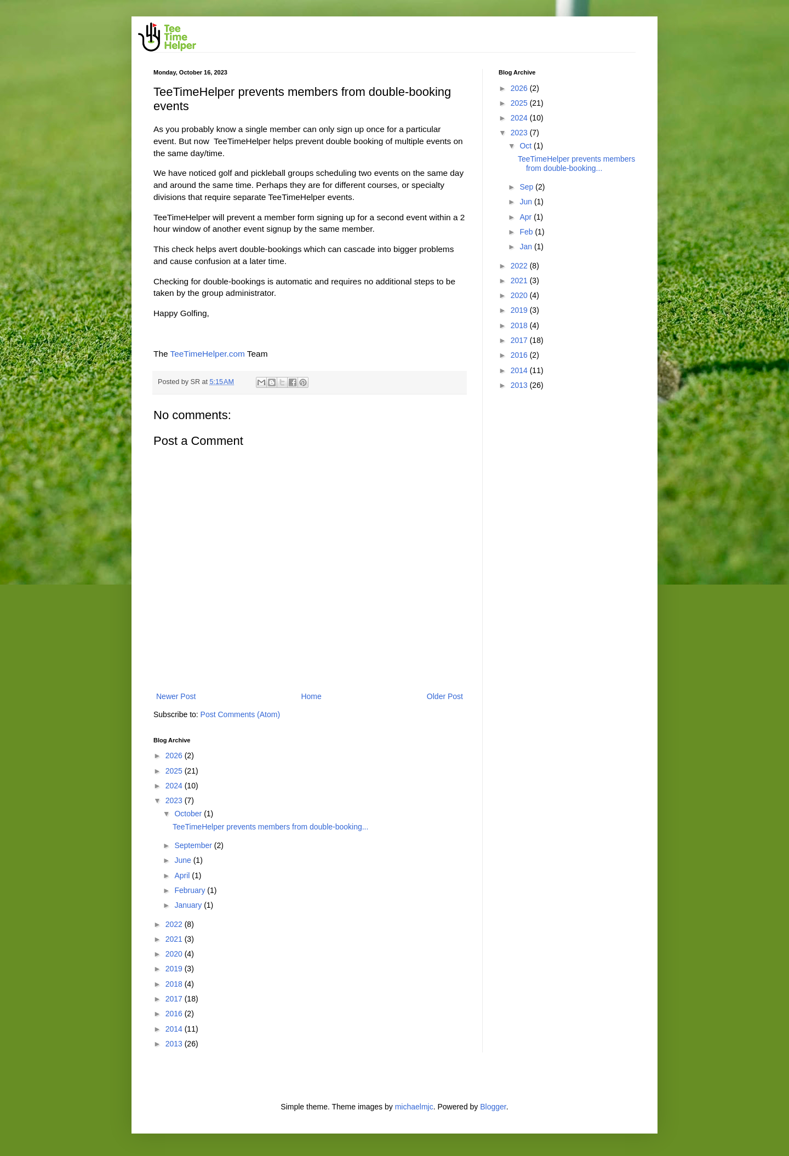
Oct (526, 145)
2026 (175, 755)
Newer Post (176, 696)
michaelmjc (414, 1106)
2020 (175, 953)
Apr (526, 217)
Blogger (493, 1106)
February (190, 890)
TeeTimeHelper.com (207, 353)
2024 (175, 785)
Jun (526, 201)
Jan (526, 246)
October (189, 813)
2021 (175, 939)
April (183, 875)
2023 (175, 800)
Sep (527, 186)
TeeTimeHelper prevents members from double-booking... (270, 826)
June (183, 860)
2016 (175, 1013)
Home (311, 696)
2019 (175, 968)
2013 (175, 1043)
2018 (175, 984)
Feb (527, 231)
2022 (175, 924)
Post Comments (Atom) (240, 714)
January (189, 905)
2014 (175, 1029)
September (194, 845)
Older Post (445, 696)
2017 (175, 998)
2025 (175, 770)
